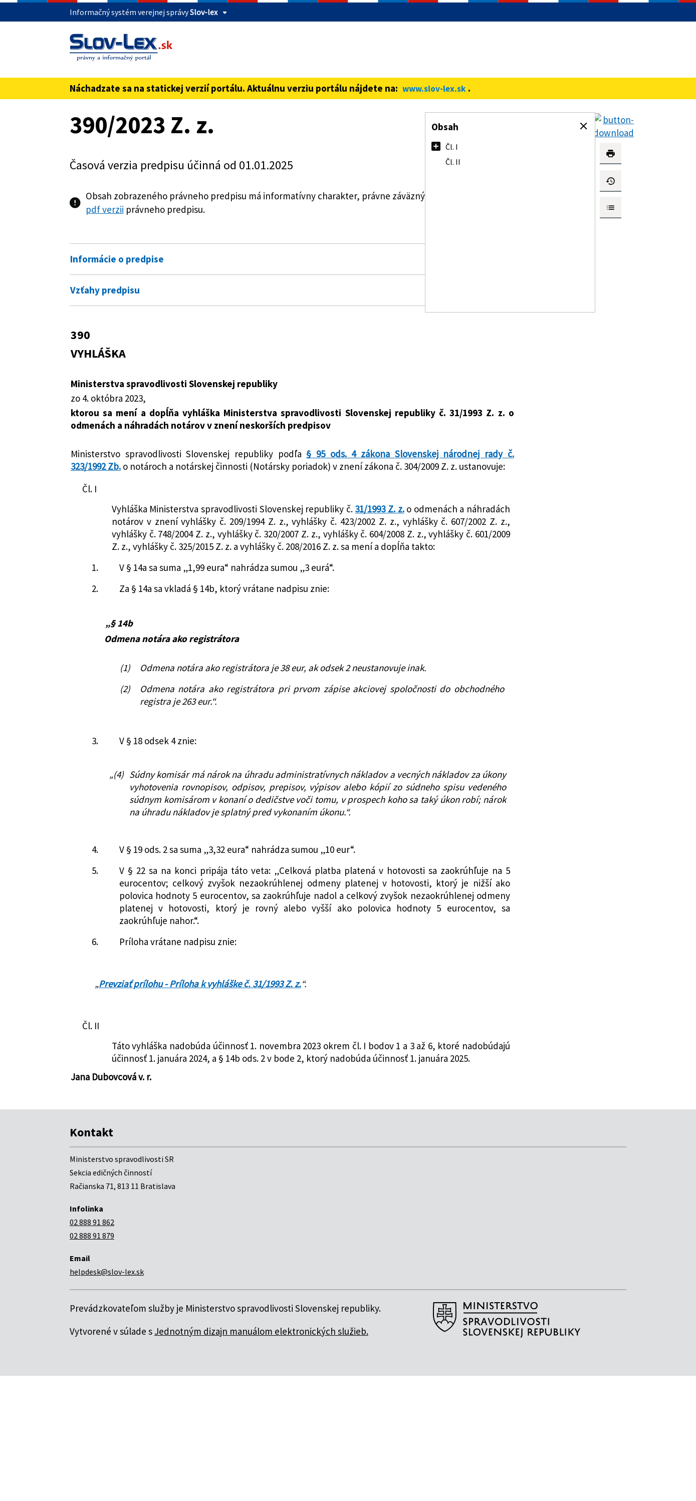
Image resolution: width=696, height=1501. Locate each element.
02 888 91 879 (92, 1361)
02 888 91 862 (92, 1347)
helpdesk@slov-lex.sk (107, 1397)
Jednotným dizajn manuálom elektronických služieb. (261, 1456)
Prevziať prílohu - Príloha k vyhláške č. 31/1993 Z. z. (200, 1096)
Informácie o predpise (117, 259)
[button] (583, 126)
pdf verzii (224, 209)
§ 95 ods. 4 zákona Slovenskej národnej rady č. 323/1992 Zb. (230, 472)
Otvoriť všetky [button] (365, 237)
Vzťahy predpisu (105, 290)
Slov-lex (203, 12)
